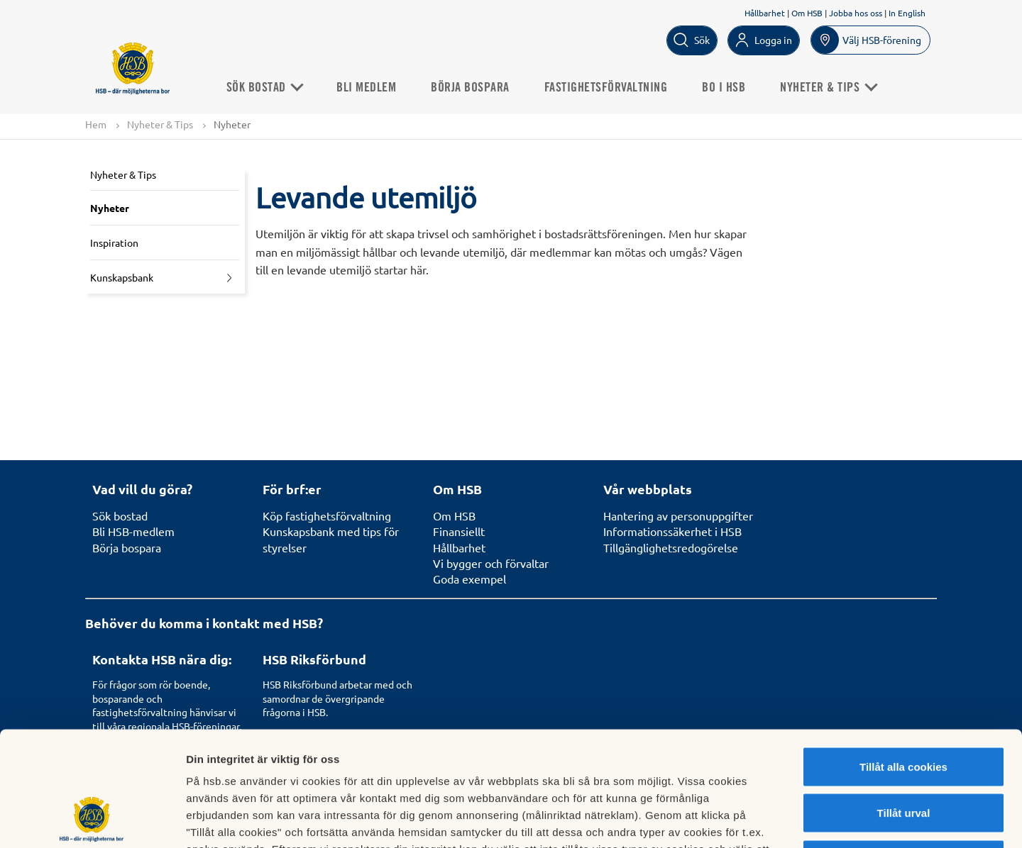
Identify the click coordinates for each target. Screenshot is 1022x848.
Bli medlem (367, 88)
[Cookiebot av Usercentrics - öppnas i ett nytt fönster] (92, 820)
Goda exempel (469, 578)
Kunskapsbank (121, 277)
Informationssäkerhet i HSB (672, 531)
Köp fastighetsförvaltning (327, 515)
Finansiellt (459, 531)
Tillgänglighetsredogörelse (670, 547)
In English (907, 12)
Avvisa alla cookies (903, 755)
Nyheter (109, 207)
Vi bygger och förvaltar (491, 563)
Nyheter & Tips (160, 124)
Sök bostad (120, 515)
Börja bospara (471, 88)
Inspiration (114, 242)
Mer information (755, 820)
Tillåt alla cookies (903, 662)
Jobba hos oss (855, 12)
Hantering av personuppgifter (678, 515)
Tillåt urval (903, 709)
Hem (95, 124)
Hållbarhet (764, 12)
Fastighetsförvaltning (607, 88)
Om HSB (807, 12)
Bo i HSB (725, 88)
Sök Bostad (265, 88)
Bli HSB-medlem (133, 531)
